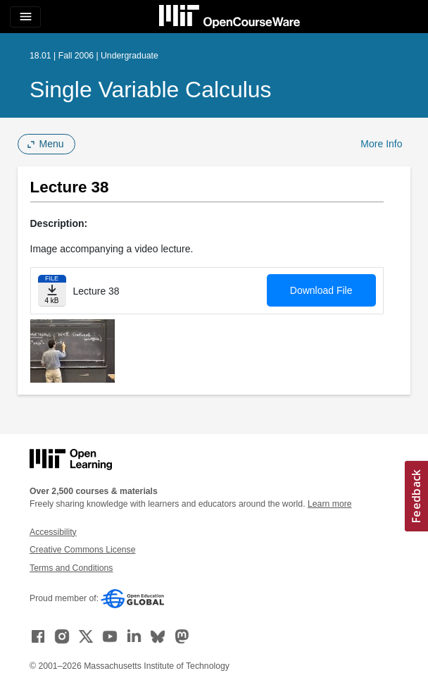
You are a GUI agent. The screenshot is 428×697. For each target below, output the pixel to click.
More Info (381, 143)
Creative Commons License (82, 550)
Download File (321, 290)
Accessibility (53, 532)
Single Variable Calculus (150, 89)
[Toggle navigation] (25, 16)
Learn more (330, 504)
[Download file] (52, 291)
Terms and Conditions (71, 568)
